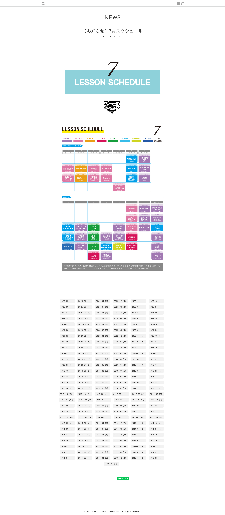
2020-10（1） (102, 359)
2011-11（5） (67, 452)
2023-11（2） (138, 324)
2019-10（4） (67, 370)
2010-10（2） (138, 458)
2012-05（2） (67, 446)
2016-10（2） (67, 405)
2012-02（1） (120, 446)
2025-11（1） (138, 301)
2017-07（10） (120, 394)
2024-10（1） (156, 312)
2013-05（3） (84, 440)
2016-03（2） (84, 411)
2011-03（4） (84, 458)
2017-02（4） (103, 399)
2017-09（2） (84, 394)
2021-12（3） (120, 347)
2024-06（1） (120, 318)
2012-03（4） (102, 446)
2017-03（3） (85, 399)
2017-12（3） (138, 388)
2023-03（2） (67, 336)
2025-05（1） (138, 306)
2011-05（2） (156, 452)
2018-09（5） (84, 382)
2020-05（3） (67, 365)
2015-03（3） (67, 423)
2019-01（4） (120, 376)
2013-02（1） (138, 440)
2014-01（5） (102, 434)
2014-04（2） (156, 429)
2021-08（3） (84, 353)
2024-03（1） (67, 324)
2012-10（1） (156, 440)
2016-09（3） (84, 405)
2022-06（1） (120, 341)
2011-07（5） (138, 452)
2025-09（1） (67, 306)
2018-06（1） (138, 382)
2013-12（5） (120, 434)
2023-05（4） (138, 330)
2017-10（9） (66, 394)
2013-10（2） (156, 434)
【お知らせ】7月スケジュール (112, 31)
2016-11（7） (156, 399)
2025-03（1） (67, 312)
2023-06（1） (120, 330)
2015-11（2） (156, 411)
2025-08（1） (84, 306)
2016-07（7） (120, 405)
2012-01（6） (138, 446)
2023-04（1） (156, 330)
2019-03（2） (84, 376)
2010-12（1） (120, 458)
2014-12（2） (120, 423)
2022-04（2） (156, 341)
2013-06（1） (67, 440)
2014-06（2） (120, 429)
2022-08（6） (84, 341)
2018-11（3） (156, 376)
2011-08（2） (120, 452)
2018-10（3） (67, 382)
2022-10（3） (156, 336)
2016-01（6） (120, 411)
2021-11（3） (138, 347)
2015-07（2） (121, 417)
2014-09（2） (67, 429)
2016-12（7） (138, 399)
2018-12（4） (138, 376)
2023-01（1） (102, 336)
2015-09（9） (85, 417)
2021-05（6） (102, 353)
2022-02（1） (84, 347)
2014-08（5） (84, 429)
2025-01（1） (102, 312)
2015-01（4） (102, 423)
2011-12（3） (156, 446)
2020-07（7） (156, 359)
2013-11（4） (138, 434)
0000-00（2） (111, 463)
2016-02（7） (102, 411)
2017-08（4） (102, 394)
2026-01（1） (102, 301)
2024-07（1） (102, 318)
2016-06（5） (138, 405)
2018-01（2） (120, 388)
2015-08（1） (103, 417)
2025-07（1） (102, 306)
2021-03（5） (138, 353)
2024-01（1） (102, 324)
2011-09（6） (102, 452)
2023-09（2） (67, 330)
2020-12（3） (67, 359)
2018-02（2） (102, 388)
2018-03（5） (84, 388)
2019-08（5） (102, 370)
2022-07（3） (102, 341)
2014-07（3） (102, 429)
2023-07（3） (102, 330)
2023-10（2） (156, 324)
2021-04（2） (120, 353)
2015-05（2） (138, 417)
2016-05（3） (156, 405)
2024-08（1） (84, 318)
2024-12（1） (120, 312)
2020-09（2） (120, 359)
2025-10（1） (156, 301)
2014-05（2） (138, 429)
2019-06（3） (138, 370)
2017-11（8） (156, 388)
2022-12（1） (120, 336)
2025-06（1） (120, 306)
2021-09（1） (67, 353)
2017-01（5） (121, 399)
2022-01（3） (102, 347)
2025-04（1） (156, 306)
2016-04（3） (67, 411)
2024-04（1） (156, 318)
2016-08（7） (102, 405)
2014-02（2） (84, 434)
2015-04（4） (156, 417)
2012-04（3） (84, 446)
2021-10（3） (156, 347)
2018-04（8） (67, 388)
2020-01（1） (120, 365)
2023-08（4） (84, 330)
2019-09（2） (84, 370)
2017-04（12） (67, 399)
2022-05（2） (138, 341)
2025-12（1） (120, 301)
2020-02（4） (102, 365)
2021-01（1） (156, 353)
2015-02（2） (84, 423)
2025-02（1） (84, 312)
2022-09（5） (67, 341)
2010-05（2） (156, 458)
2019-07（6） (120, 370)
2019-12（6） (138, 365)
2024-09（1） (67, 318)
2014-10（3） (156, 423)
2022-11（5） (138, 336)
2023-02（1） (84, 336)
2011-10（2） (84, 452)
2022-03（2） (67, 347)
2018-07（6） (120, 382)
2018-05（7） (156, 382)
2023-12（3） (120, 324)
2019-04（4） (67, 376)
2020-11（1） (84, 359)
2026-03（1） (67, 301)
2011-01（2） (102, 458)
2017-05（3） (156, 394)
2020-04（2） (84, 365)
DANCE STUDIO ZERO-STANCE (106, 511)
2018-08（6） (102, 382)
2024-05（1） (138, 318)
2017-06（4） (138, 394)
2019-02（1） (102, 376)
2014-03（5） (67, 434)
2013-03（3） (120, 440)
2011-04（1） (67, 458)
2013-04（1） (102, 440)
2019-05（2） (156, 370)
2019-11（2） (156, 365)
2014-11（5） (138, 423)
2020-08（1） (138, 359)
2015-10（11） (67, 417)
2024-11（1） (138, 312)
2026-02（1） (84, 301)
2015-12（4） (138, 411)
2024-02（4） (84, 324)
